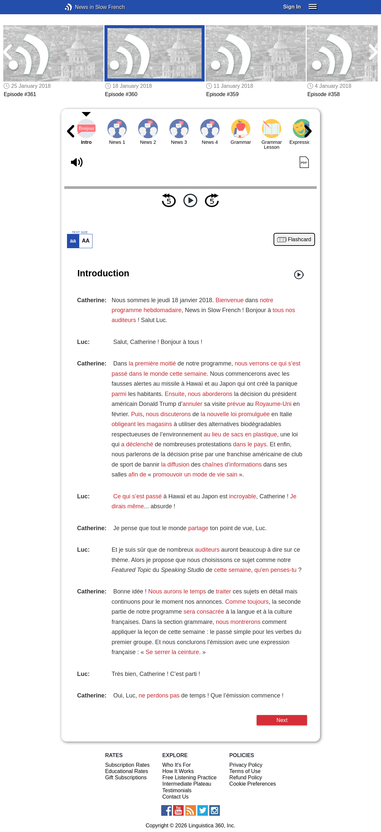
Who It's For (176, 765)
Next (282, 720)
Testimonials (177, 790)
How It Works (178, 771)
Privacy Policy (246, 765)
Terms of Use (245, 771)
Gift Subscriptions (126, 777)
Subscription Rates (127, 765)
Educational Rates (126, 771)
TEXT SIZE (80, 232)
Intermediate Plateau (187, 784)
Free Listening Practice (189, 777)
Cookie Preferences (252, 784)
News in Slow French (78, 7)
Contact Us (175, 797)
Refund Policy (245, 777)
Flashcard (299, 239)
